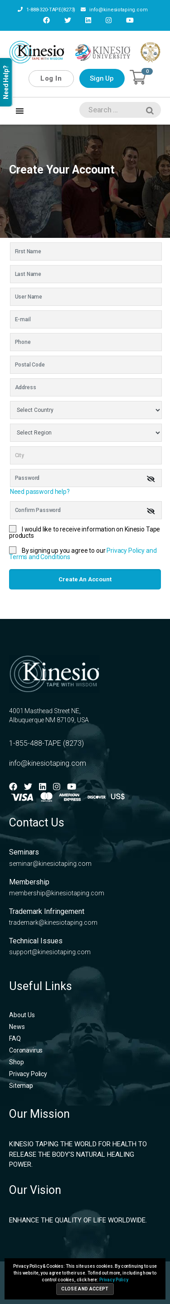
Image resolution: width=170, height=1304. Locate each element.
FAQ (15, 1038)
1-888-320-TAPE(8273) (46, 10)
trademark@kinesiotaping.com (53, 922)
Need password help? (40, 491)
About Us (22, 1015)
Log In (51, 78)
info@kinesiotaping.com (114, 10)
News (16, 1026)
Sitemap (21, 1085)
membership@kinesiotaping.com (56, 893)
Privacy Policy (28, 1073)
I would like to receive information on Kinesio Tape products (84, 532)
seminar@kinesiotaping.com (50, 863)
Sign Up (102, 78)
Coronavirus (26, 1050)
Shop (16, 1062)
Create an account (84, 579)
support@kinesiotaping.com (50, 952)
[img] (151, 479)
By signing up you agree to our (83, 553)
